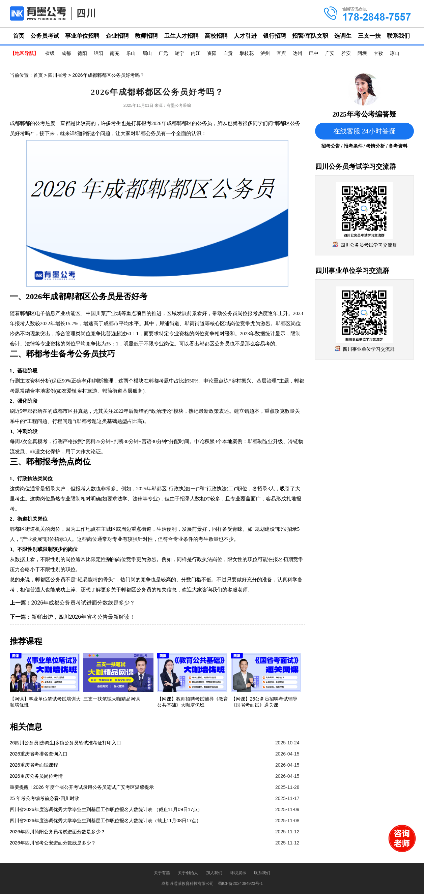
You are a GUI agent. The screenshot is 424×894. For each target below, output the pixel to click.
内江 (195, 53)
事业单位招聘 (82, 36)
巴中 (313, 53)
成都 (66, 53)
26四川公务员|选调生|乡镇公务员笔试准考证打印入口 (65, 742)
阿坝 (362, 53)
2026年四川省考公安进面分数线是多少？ (53, 842)
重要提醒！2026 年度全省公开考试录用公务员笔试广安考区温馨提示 (82, 787)
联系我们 (398, 36)
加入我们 (214, 872)
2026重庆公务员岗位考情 (36, 776)
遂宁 (179, 53)
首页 (18, 36)
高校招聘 (216, 36)
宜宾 (281, 53)
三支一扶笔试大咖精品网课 (111, 699)
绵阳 (98, 53)
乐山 (131, 53)
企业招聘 (117, 36)
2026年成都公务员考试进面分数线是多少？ (83, 603)
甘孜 (378, 53)
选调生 (342, 36)
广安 (330, 53)
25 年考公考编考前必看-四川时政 (44, 798)
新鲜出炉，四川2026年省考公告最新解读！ (83, 617)
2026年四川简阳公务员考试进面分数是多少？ (57, 831)
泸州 (265, 53)
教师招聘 (146, 36)
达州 (297, 53)
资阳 (212, 53)
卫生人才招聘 (181, 36)
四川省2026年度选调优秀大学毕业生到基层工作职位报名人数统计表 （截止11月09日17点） (106, 809)
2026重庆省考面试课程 (34, 765)
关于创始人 (188, 872)
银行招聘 (274, 36)
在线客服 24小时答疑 (364, 131)
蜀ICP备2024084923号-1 (240, 883)
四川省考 (57, 75)
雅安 (346, 53)
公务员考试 (44, 36)
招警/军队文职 (310, 36)
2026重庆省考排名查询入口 (38, 754)
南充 (114, 53)
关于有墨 (162, 872)
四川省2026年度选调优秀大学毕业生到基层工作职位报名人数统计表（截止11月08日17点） (105, 820)
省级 (50, 53)
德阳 (82, 53)
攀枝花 (246, 53)
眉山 (147, 53)
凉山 (394, 53)
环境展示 (238, 872)
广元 (163, 53)
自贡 (228, 53)
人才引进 (245, 36)
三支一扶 (369, 36)
